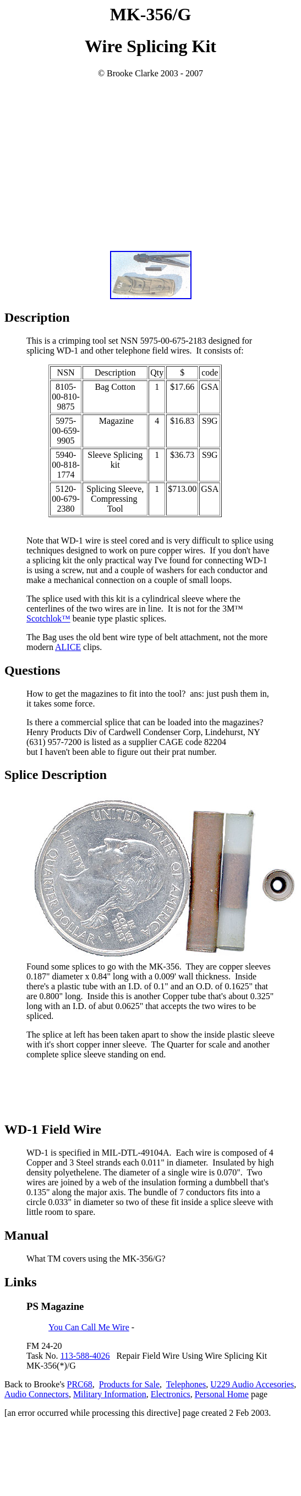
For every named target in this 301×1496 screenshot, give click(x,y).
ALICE (68, 647)
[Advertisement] (150, 165)
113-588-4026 (85, 1355)
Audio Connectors (36, 1394)
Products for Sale (129, 1384)
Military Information (109, 1394)
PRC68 (79, 1384)
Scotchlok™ (48, 618)
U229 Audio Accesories (252, 1384)
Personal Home (222, 1394)
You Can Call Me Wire (88, 1327)
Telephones (186, 1384)
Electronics (170, 1394)
